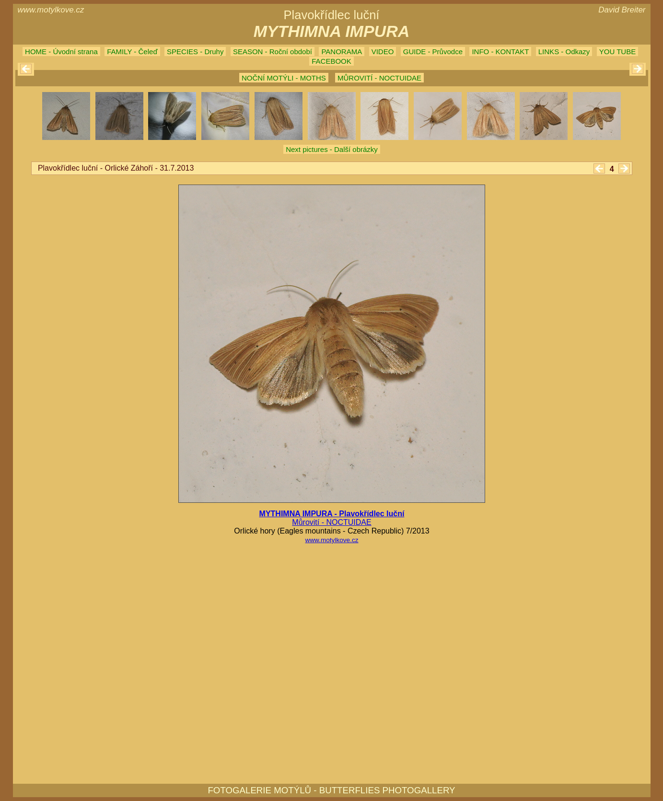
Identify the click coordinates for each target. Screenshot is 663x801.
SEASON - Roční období (272, 51)
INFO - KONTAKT (500, 51)
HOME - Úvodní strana (61, 51)
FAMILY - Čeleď (132, 51)
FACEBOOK (331, 61)
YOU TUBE (617, 51)
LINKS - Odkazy (564, 51)
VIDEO (383, 51)
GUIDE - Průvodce (433, 51)
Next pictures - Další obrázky (332, 149)
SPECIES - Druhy (195, 51)
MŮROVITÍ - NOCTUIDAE (379, 78)
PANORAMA (341, 51)
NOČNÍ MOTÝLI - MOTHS (284, 78)
